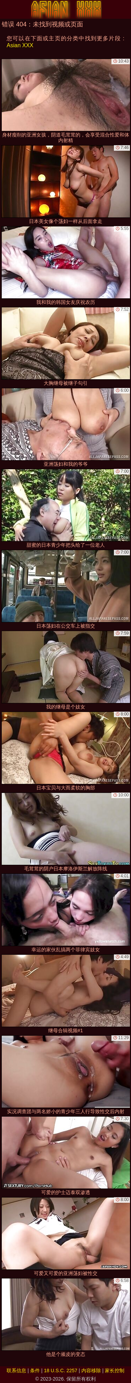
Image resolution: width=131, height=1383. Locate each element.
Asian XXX (20, 45)
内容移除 (91, 1370)
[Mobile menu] (6, 9)
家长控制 (114, 1370)
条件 (35, 1370)
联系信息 (16, 1370)
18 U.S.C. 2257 (61, 1370)
